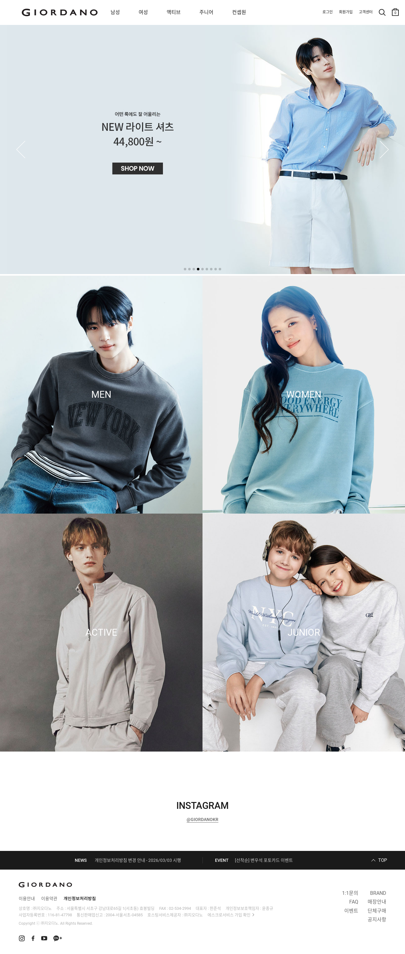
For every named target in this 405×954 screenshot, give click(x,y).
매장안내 (377, 902)
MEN (101, 394)
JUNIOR (304, 632)
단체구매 (377, 911)
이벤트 (351, 911)
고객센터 (366, 12)
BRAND (378, 893)
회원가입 (346, 12)
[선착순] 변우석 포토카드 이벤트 (264, 860)
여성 (143, 12)
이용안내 (27, 898)
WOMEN (303, 394)
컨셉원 (239, 12)
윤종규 (267, 908)
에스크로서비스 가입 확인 (228, 915)
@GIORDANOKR (202, 819)
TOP (382, 860)
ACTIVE (101, 632)
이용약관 (49, 898)
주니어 (206, 12)
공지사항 (377, 920)
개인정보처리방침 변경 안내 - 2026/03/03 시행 (138, 860)
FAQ (353, 902)
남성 (115, 12)
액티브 (174, 12)
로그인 (327, 12)
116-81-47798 (60, 915)
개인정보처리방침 (80, 898)
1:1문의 (350, 893)
